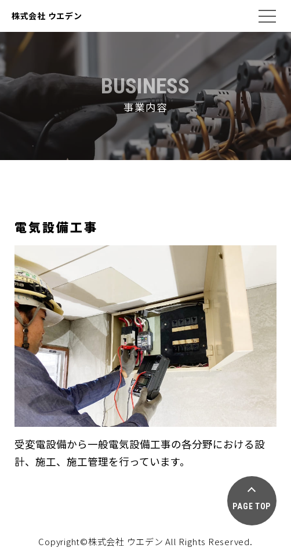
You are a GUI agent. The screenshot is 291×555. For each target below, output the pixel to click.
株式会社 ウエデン (47, 15)
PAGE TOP (251, 506)
